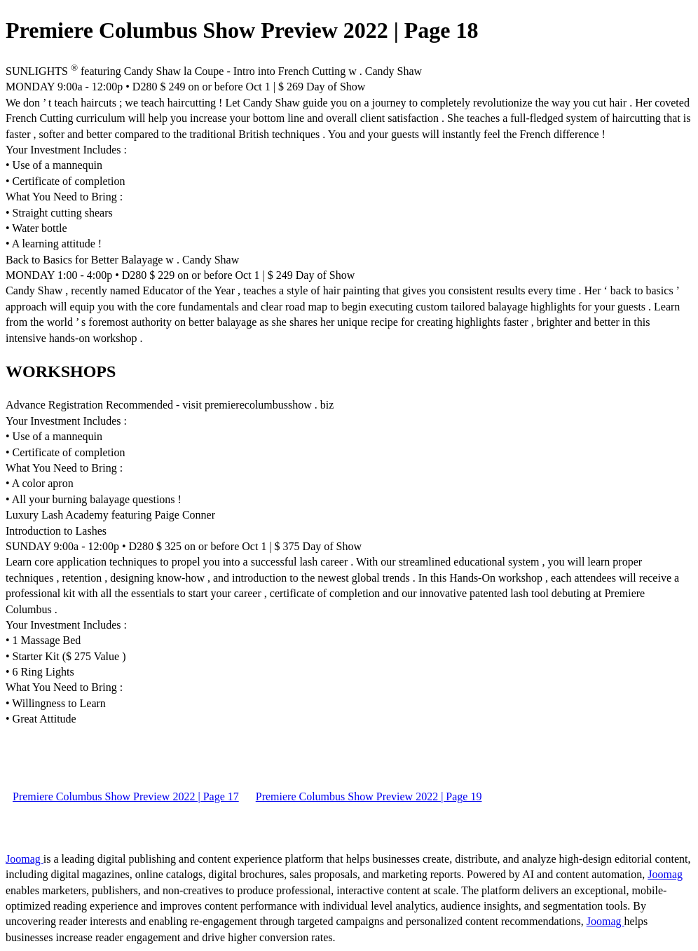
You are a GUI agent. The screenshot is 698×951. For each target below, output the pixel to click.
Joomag (24, 859)
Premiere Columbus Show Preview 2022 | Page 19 (369, 796)
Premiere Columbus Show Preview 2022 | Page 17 (126, 796)
